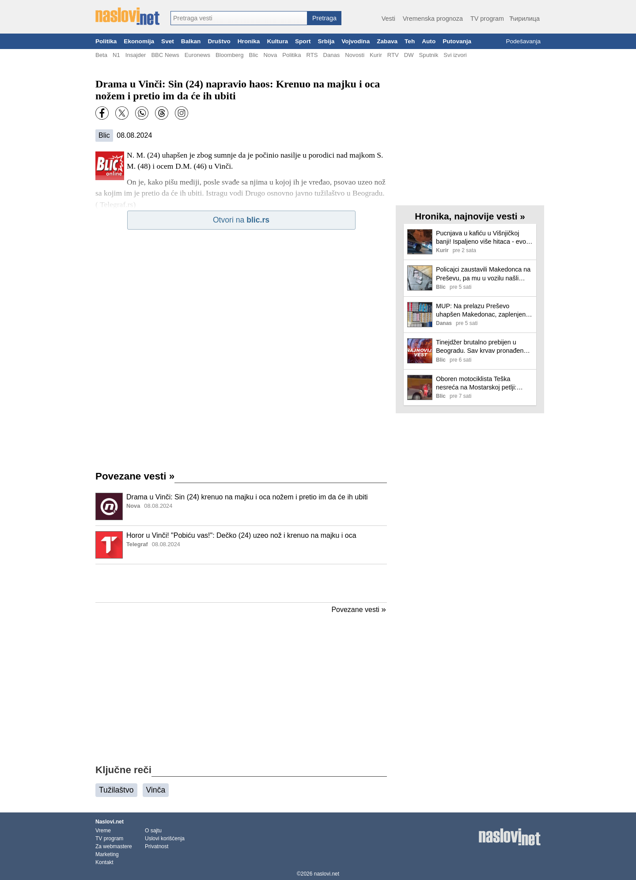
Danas (331, 55)
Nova (270, 55)
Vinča (156, 790)
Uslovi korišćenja (165, 838)
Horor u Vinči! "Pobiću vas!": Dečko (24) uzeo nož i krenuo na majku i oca (241, 535)
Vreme (103, 830)
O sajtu (153, 830)
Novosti (354, 55)
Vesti (388, 18)
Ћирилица (524, 18)
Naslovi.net (109, 822)
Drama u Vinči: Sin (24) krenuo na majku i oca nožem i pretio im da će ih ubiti (247, 497)
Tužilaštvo (116, 790)
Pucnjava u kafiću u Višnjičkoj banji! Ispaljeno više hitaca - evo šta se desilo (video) (481, 238)
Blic (253, 55)
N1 (116, 55)
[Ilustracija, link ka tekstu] (109, 507)
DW (409, 55)
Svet (167, 41)
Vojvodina (355, 41)
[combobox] (238, 18)
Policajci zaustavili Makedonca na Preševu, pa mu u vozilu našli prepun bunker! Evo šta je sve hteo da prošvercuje (483, 274)
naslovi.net (326, 874)
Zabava (387, 41)
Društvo (219, 41)
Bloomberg (229, 55)
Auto (428, 41)
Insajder (135, 55)
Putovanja (457, 41)
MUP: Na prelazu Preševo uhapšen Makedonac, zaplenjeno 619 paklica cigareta (482, 310)
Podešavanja (523, 41)
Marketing (107, 854)
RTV (393, 55)
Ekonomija (139, 41)
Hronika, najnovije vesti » (470, 216)
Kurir (376, 55)
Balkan (191, 41)
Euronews (197, 55)
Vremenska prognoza (433, 18)
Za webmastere (113, 846)
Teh (410, 41)
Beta (101, 55)
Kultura (277, 41)
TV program (487, 18)
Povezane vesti (134, 476)
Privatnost (156, 846)
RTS (312, 55)
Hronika (249, 41)
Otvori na (241, 219)
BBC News (165, 55)
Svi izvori (454, 55)
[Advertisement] (241, 583)
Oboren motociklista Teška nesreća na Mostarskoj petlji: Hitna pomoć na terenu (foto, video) (476, 383)
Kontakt (104, 862)
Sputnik (429, 55)
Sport (303, 41)
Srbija (326, 41)
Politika (106, 41)
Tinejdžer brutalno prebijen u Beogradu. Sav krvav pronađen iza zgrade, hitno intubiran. (479, 347)
